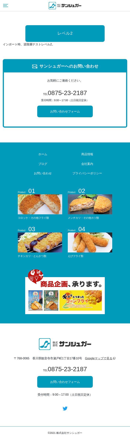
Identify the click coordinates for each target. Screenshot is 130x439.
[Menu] (5, 5)
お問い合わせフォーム (65, 111)
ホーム (42, 154)
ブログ (42, 163)
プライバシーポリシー (87, 173)
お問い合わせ (43, 173)
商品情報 (87, 154)
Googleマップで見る (98, 358)
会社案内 (87, 163)
